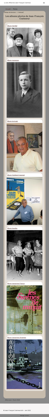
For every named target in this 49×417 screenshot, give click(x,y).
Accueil (8, 9)
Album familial (12, 26)
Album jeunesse (13, 60)
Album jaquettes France (16, 283)
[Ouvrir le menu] (44, 3)
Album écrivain (12, 121)
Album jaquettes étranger (16, 337)
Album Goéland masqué (16, 175)
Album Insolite (12, 228)
